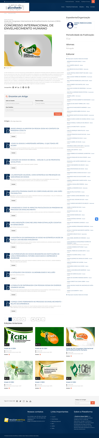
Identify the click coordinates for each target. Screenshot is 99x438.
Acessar (13, 137)
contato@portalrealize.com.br (38, 421)
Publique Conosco (85, 1)
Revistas (78, 1)
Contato (92, 7)
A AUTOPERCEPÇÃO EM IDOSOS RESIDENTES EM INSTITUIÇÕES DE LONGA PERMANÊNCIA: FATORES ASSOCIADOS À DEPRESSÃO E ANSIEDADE (35, 257)
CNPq (52, 428)
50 (38, 320)
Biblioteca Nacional (56, 421)
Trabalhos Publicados (72, 7)
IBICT (52, 423)
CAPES (53, 426)
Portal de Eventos (69, 1)
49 (33, 320)
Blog (87, 7)
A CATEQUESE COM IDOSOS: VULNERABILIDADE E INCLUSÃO (33, 273)
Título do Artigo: (39, 101)
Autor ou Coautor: (10, 101)
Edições (81, 7)
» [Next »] (43, 320)
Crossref (53, 416)
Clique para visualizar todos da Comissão (76, 59)
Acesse (7, 355)
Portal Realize (54, 419)
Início (62, 7)
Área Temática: (9, 107)
